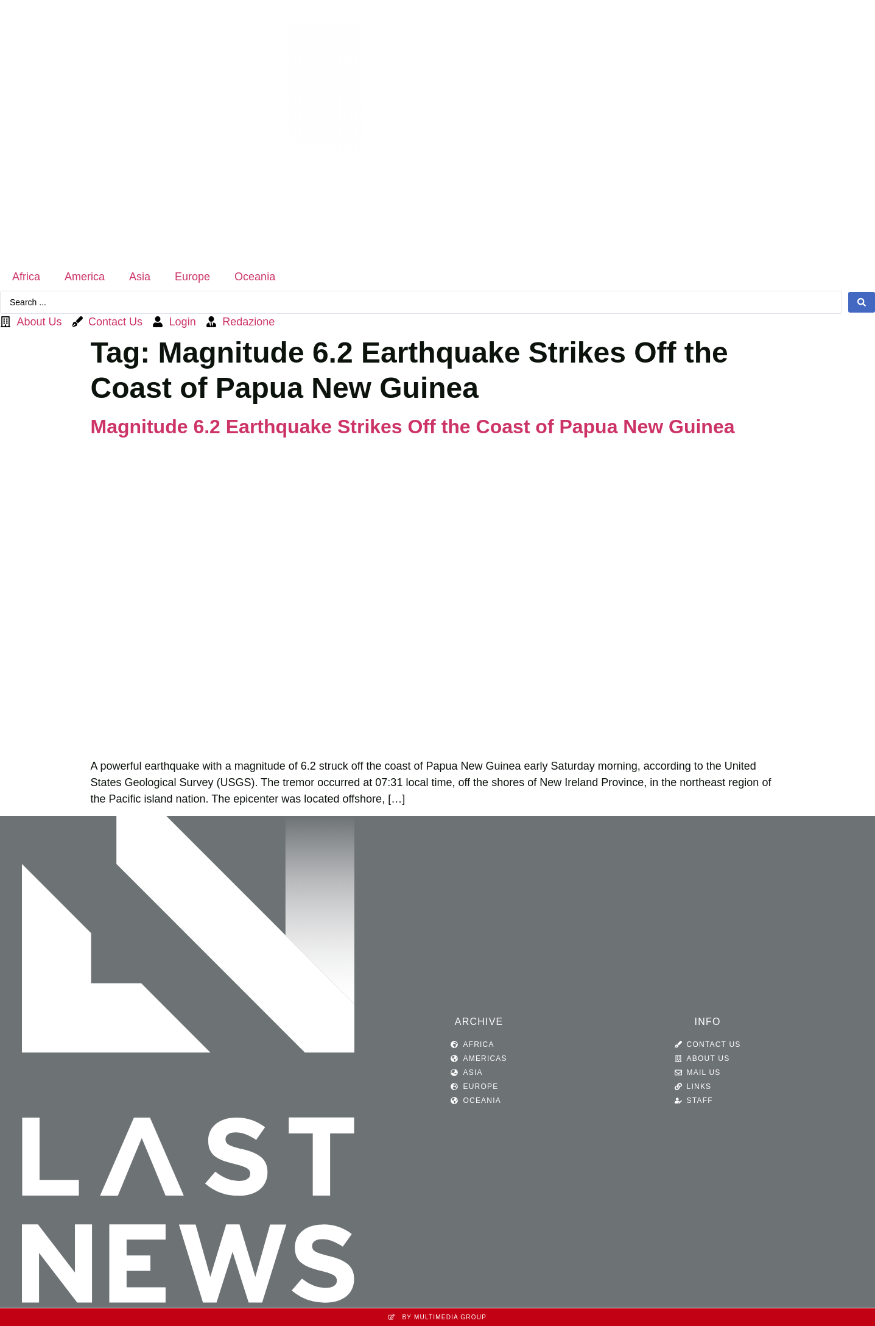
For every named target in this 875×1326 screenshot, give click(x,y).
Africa (26, 277)
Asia (139, 277)
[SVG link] (437, 131)
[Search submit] (861, 302)
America (85, 277)
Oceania (254, 277)
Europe (192, 277)
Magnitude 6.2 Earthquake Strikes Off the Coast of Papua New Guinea (413, 427)
